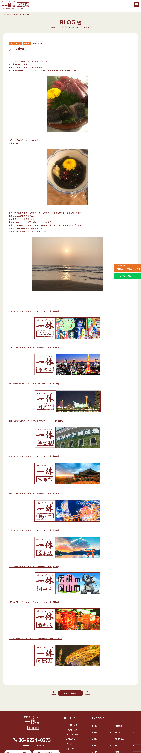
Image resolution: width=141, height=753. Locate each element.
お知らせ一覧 (17, 14)
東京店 (94, 725)
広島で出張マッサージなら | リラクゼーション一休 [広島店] (34, 530)
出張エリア (71, 739)
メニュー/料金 (72, 734)
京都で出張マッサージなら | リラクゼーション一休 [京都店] (34, 456)
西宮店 (118, 732)
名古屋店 (118, 725)
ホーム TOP (7, 14)
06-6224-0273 (128, 269)
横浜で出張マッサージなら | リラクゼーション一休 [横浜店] (34, 493)
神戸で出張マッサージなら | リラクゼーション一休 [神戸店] (34, 383)
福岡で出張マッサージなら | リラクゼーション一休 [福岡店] (34, 602)
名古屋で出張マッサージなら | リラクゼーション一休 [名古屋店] (35, 638)
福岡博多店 (119, 738)
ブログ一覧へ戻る (70, 693)
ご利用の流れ (72, 729)
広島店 (94, 745)
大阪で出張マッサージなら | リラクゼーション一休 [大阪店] (34, 311)
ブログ (69, 744)
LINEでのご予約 (123, 278)
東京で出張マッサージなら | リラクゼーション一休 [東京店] (34, 347)
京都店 (94, 738)
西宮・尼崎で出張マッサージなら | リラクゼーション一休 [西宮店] (36, 420)
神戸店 (94, 732)
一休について (72, 725)
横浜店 (118, 745)
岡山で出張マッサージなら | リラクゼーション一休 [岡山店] (34, 566)
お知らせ (70, 748)
